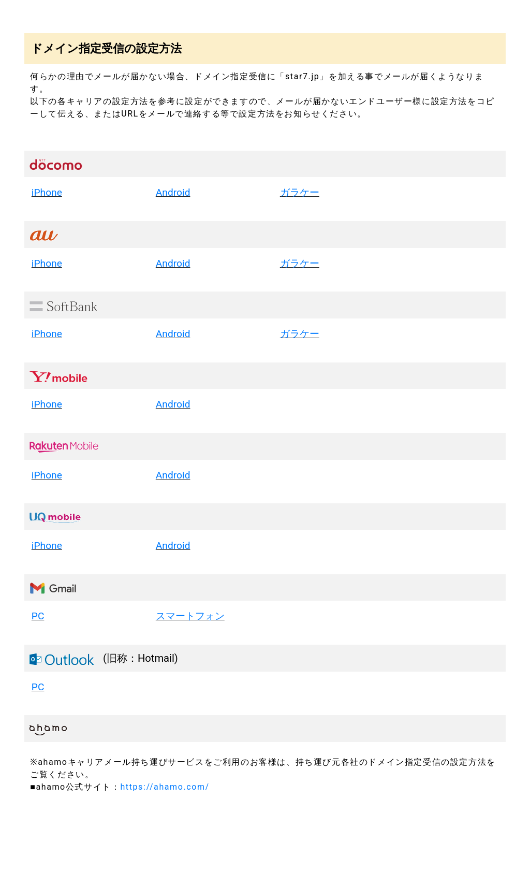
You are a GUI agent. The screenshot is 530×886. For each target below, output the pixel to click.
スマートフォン (190, 616)
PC (38, 616)
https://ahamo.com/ (164, 787)
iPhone (47, 192)
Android (173, 192)
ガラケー (299, 192)
